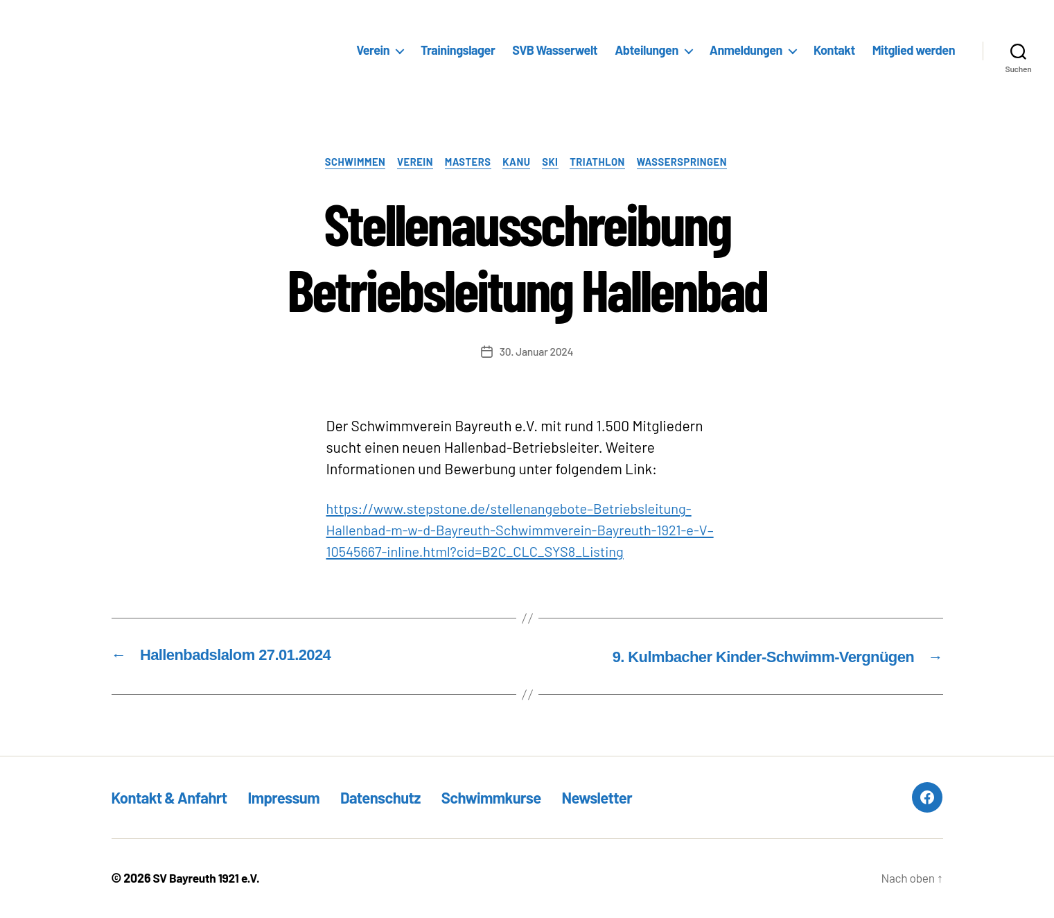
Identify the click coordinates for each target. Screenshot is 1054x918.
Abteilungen (646, 50)
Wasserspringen (693, 163)
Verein (372, 50)
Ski (553, 163)
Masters (465, 163)
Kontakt (834, 50)
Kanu (517, 163)
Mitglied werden (913, 50)
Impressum (297, 798)
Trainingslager (458, 50)
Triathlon (604, 163)
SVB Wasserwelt (554, 50)
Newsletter (633, 798)
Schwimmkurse (520, 798)
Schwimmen (346, 163)
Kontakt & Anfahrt (175, 798)
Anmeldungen (746, 50)
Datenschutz (401, 798)
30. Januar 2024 (536, 352)
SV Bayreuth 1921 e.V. (208, 878)
